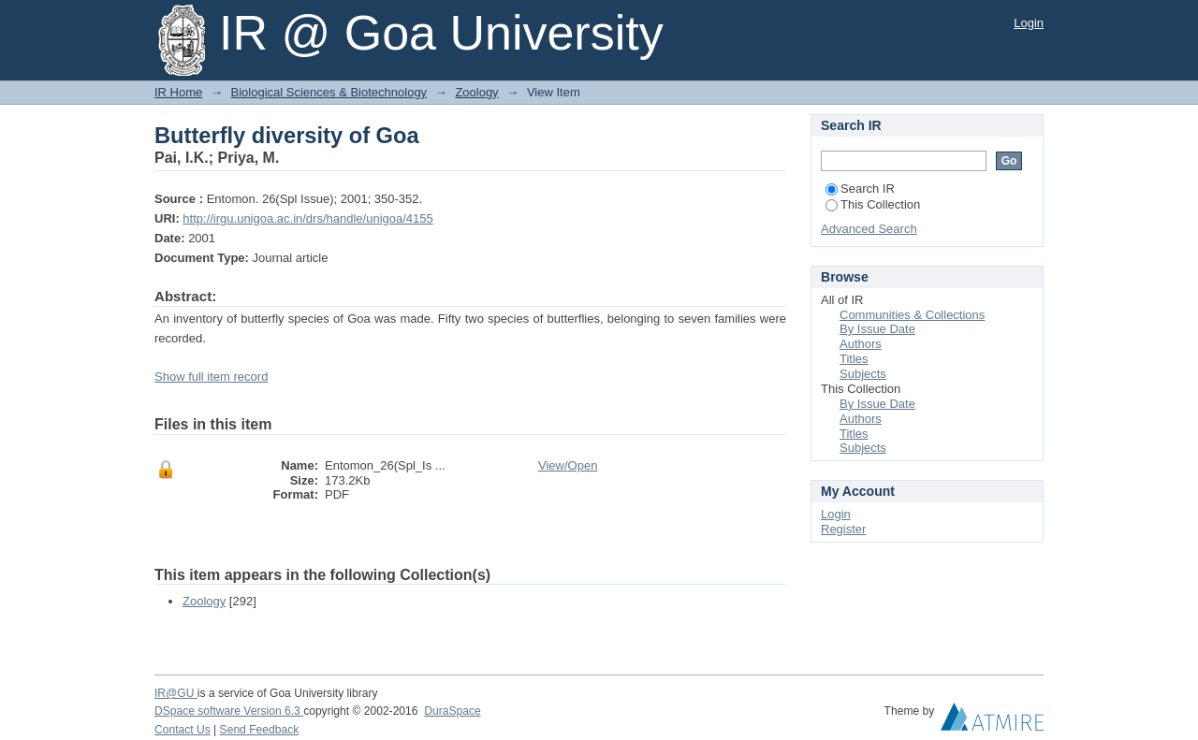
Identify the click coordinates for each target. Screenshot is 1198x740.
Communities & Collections (912, 315)
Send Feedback (260, 729)
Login (1029, 23)
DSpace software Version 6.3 (228, 711)
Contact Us (182, 729)
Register (843, 529)
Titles (854, 359)
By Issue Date (877, 329)
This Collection (872, 204)
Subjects (863, 374)
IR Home (178, 92)
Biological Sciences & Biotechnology (329, 92)
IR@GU (175, 693)
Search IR (860, 188)
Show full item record (211, 377)
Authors (861, 344)
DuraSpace (452, 711)
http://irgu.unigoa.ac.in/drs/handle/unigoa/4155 (307, 218)
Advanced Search (869, 229)
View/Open (567, 465)
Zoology (476, 92)
